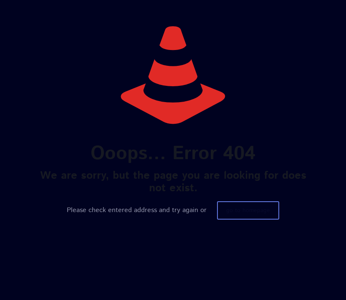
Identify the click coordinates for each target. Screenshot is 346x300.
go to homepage (248, 210)
